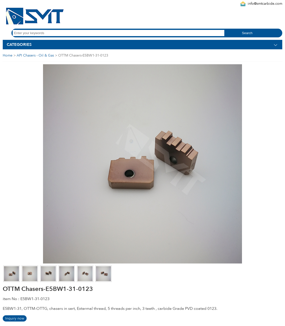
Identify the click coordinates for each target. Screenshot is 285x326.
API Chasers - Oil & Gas (35, 55)
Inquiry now (14, 318)
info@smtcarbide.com (265, 3)
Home (7, 55)
